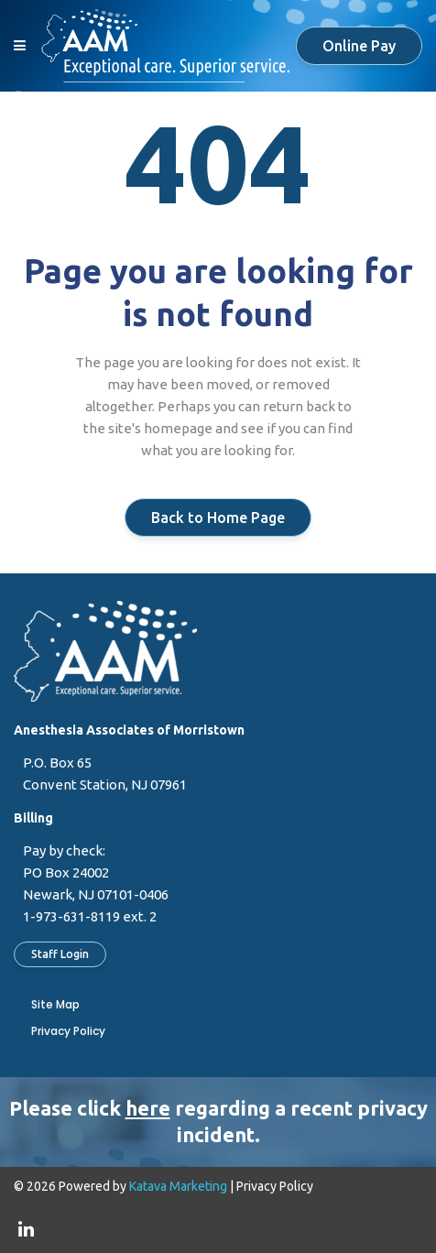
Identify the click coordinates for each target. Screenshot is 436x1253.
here (147, 1107)
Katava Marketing (178, 1186)
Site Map (55, 1004)
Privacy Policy (68, 1031)
